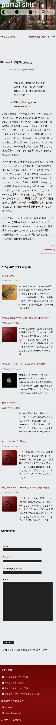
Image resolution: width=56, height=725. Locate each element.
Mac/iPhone (29, 70)
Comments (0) (49, 250)
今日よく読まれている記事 (16, 677)
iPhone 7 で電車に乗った (16, 62)
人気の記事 (6, 670)
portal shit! (18, 4)
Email (6, 557)
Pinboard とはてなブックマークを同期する (40, 37)
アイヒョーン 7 (9, 275)
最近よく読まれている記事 (16, 688)
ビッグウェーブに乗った (14, 441)
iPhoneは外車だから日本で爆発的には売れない (25, 318)
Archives (36, 12)
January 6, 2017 (22, 106)
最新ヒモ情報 (9, 37)
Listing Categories (13, 713)
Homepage (8, 568)
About (22, 12)
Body (5, 579)
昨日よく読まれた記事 (14, 682)
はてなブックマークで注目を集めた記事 (21, 694)
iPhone (52, 246)
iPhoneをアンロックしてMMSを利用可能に (24, 364)
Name (6, 546)
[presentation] (25, 631)
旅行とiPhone (9, 402)
